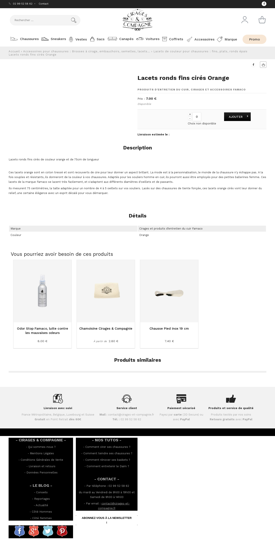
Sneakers (53, 39)
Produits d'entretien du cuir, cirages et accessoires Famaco (192, 89)
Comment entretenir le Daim (107, 466)
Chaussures (24, 39)
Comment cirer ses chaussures (106, 446)
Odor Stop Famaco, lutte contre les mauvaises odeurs (42, 331)
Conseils (42, 492)
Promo (254, 39)
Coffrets (172, 39)
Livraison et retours (42, 466)
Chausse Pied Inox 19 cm (169, 328)
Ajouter (236, 116)
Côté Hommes (42, 511)
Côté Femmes (42, 518)
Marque (226, 39)
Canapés (120, 39)
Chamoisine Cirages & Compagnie (105, 328)
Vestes (77, 39)
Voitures (147, 39)
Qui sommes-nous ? (42, 446)
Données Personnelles (42, 472)
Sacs (97, 39)
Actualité (42, 505)
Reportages (42, 498)
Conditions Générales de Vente (42, 459)
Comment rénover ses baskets (106, 459)
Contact (43, 3)
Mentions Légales (42, 453)
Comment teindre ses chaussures (106, 453)
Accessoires (199, 39)
